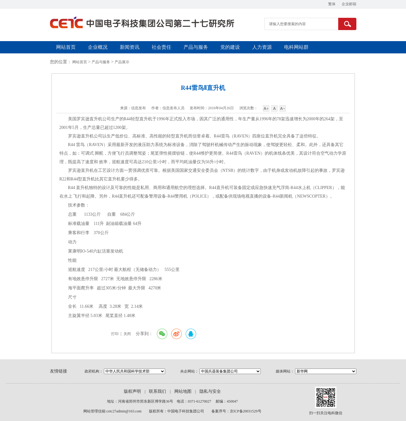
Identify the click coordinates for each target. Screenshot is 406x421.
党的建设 (230, 47)
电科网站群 (296, 47)
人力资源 (262, 47)
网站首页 (66, 47)
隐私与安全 (210, 391)
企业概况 (98, 47)
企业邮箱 (349, 4)
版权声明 (132, 391)
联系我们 (157, 391)
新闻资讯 (129, 47)
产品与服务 (196, 47)
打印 (115, 334)
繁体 (332, 4)
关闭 (127, 334)
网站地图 (183, 391)
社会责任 (161, 47)
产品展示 (122, 62)
